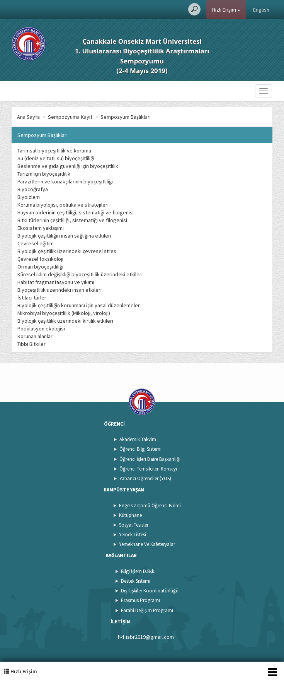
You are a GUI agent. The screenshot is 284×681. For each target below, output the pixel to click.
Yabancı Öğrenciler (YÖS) (145, 478)
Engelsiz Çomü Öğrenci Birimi (150, 505)
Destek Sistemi (135, 581)
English (261, 9)
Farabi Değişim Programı (147, 610)
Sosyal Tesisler (133, 525)
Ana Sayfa (28, 116)
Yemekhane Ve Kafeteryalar (147, 544)
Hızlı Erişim (226, 9)
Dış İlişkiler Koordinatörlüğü (150, 590)
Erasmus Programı (140, 600)
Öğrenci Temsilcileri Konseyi (148, 468)
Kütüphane (130, 515)
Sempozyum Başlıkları (125, 116)
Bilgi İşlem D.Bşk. (138, 571)
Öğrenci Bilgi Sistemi (140, 449)
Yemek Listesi (132, 534)
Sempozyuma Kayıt (70, 116)
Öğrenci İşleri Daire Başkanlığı (149, 459)
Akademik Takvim (137, 439)
